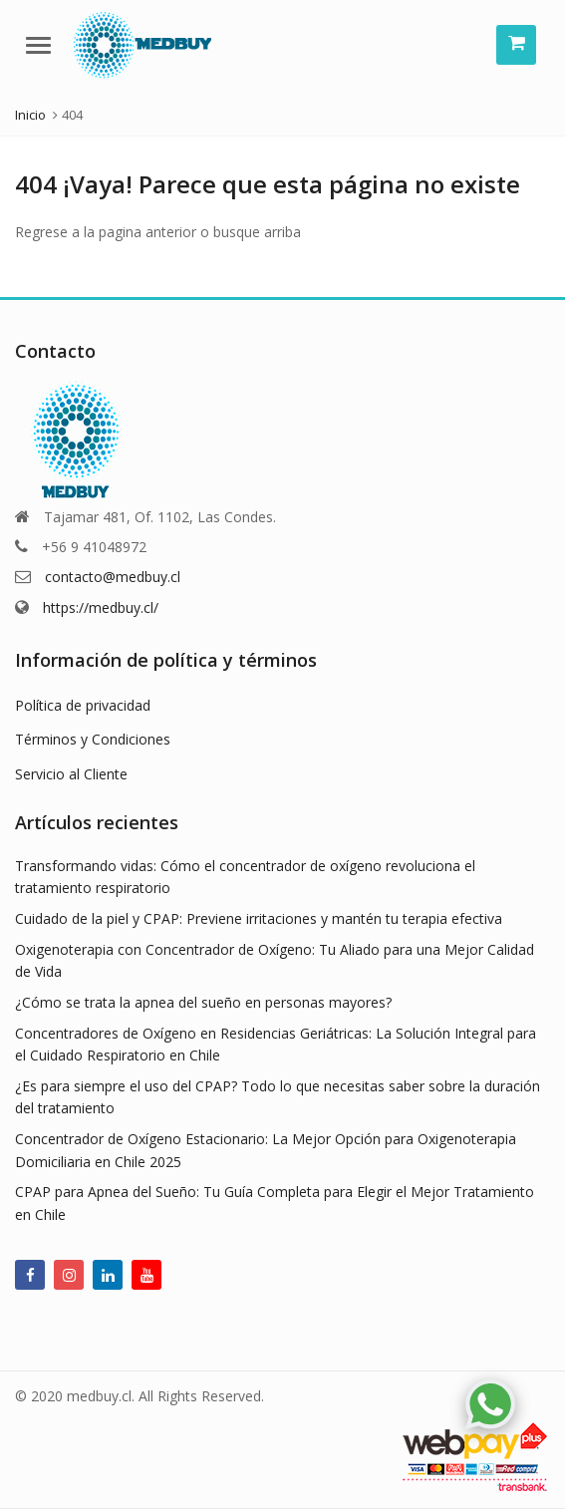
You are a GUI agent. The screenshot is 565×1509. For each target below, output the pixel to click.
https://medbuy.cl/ (100, 607)
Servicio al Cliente (71, 773)
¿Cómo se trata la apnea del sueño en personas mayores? (203, 1002)
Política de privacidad (82, 705)
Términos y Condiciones (92, 739)
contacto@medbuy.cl (112, 576)
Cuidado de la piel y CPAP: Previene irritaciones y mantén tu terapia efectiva (258, 918)
